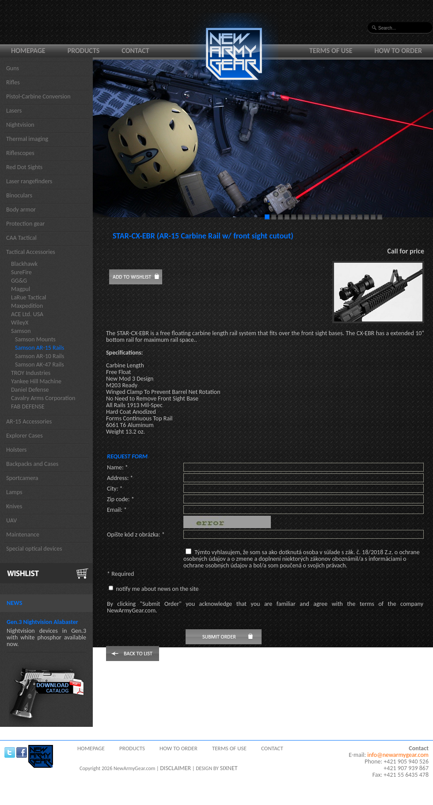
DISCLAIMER (175, 768)
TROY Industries (30, 373)
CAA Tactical (21, 237)
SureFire (21, 272)
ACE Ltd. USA (27, 314)
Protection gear (25, 223)
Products (84, 50)
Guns (12, 68)
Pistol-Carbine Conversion (38, 96)
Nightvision (20, 124)
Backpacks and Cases (32, 464)
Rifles (13, 82)
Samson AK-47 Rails (39, 364)
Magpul (20, 289)
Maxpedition (27, 306)
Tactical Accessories (30, 252)
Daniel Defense (30, 389)
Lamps (14, 492)
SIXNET (229, 768)
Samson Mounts (35, 339)
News (14, 603)
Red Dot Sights (24, 167)
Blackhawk (24, 264)
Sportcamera (22, 478)
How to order (398, 50)
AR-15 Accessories (29, 421)
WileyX (19, 322)
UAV (11, 520)
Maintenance (22, 534)
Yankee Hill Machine (36, 381)
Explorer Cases (24, 435)
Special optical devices (34, 548)
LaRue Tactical (28, 297)
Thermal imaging (27, 139)
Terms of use (331, 50)
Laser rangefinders (29, 181)
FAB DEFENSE (28, 406)
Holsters (16, 449)
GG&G (19, 280)
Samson (21, 331)
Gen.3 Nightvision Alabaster (42, 622)
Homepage (28, 50)
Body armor (21, 209)
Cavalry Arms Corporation (43, 398)
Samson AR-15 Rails (39, 347)
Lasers (14, 110)
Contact (135, 50)
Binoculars (19, 195)
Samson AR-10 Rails (39, 356)
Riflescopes (20, 153)
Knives (14, 506)
